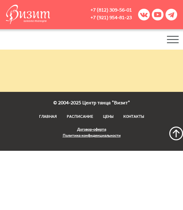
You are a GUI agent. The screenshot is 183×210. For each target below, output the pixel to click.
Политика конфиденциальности (92, 135)
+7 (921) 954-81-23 (111, 17)
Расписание (80, 116)
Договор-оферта (91, 129)
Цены (108, 116)
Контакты (133, 116)
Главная (48, 116)
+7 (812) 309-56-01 (111, 9)
